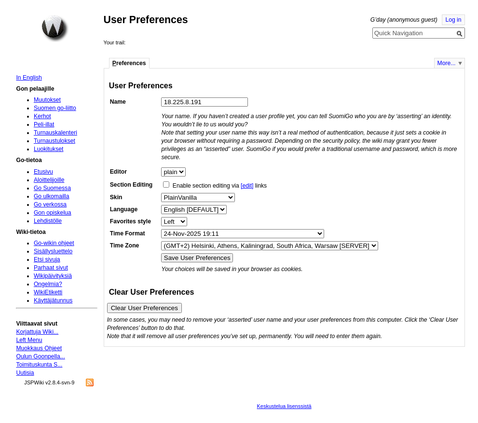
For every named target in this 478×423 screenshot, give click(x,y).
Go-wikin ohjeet (54, 243)
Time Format (127, 233)
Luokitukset (49, 149)
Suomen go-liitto (55, 108)
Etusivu (43, 171)
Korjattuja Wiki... (37, 331)
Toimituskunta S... (39, 364)
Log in (453, 19)
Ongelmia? (48, 284)
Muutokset (47, 99)
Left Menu (29, 340)
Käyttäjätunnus (53, 300)
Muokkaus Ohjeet (39, 348)
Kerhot (42, 116)
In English (28, 77)
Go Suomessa (52, 188)
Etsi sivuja (47, 259)
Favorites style (130, 221)
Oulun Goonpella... (40, 356)
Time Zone (124, 245)
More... (446, 63)
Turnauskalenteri (55, 132)
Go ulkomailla (51, 196)
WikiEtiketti (48, 292)
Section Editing (131, 184)
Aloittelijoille (49, 180)
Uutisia (25, 372)
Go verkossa (50, 204)
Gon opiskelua (52, 212)
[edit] (247, 185)
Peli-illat (44, 124)
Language (123, 209)
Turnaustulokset (54, 140)
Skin (116, 197)
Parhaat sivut (51, 267)
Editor (118, 171)
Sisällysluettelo (53, 251)
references (129, 63)
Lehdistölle (48, 221)
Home (55, 28)
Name (118, 101)
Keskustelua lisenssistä (284, 406)
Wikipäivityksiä (53, 276)
